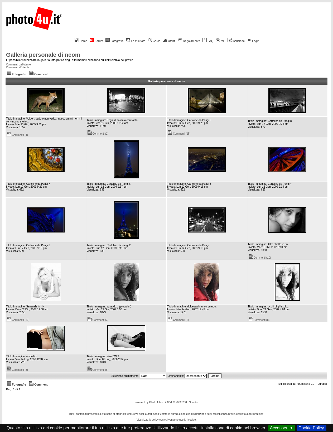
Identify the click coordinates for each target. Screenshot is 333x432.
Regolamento (189, 40)
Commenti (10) (260, 257)
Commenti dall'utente (18, 64)
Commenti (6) (178, 320)
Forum (96, 40)
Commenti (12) (18, 320)
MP (220, 40)
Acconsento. (281, 428)
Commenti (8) (259, 320)
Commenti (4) (17, 135)
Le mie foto (135, 40)
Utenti (169, 40)
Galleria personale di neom (43, 54)
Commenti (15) (179, 133)
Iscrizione (236, 40)
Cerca (154, 40)
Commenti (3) (98, 320)
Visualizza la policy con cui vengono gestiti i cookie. (167, 419)
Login (253, 40)
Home (81, 40)
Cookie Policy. (311, 428)
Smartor (194, 402)
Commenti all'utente (17, 67)
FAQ (207, 40)
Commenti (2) (98, 133)
